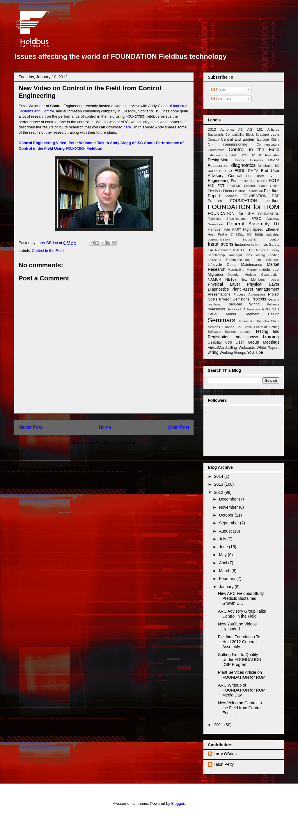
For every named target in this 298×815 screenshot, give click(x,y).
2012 (219, 492)
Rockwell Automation (244, 309)
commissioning (235, 144)
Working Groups (232, 353)
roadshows (217, 309)
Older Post (178, 427)
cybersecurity (217, 155)
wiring (213, 352)
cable (275, 134)
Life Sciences (267, 259)
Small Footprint (255, 327)
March (225, 570)
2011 (219, 724)
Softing (274, 327)
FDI (211, 185)
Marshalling (236, 269)
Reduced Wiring (244, 304)
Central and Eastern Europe (245, 139)
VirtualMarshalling (222, 348)
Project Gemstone (234, 299)
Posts (218, 89)
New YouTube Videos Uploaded (237, 626)
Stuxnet (230, 331)
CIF (211, 144)
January (227, 586)
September (229, 523)
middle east (269, 270)
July (223, 539)
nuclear (274, 279)
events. (262, 181)
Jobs (248, 255)
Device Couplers (249, 160)
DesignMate (219, 160)
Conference (216, 150)
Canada (213, 139)
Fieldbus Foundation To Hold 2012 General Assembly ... (239, 641)
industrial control (261, 239)
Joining (260, 255)
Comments (223, 98)
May (223, 554)
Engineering (219, 180)
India (259, 234)
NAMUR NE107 (222, 279)
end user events (262, 176)
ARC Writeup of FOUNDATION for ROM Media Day (241, 690)
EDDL (240, 170)
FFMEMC (234, 186)
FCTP (274, 180)
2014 (219, 476)
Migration (215, 275)
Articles (273, 130)
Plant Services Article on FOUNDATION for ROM (241, 675)
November (229, 507)
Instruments (244, 245)
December (229, 499)
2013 (212, 130)
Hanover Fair (219, 229)
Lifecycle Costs (222, 265)
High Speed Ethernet (261, 229)
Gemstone (215, 224)
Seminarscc (245, 321)
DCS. (244, 155)
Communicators (268, 144)
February (227, 578)
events (249, 181)
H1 (276, 224)
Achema (227, 130)
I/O (249, 234)
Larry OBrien (225, 754)
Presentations (219, 294)
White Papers (268, 348)
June (224, 546)
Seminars (221, 320)
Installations (221, 244)
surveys (245, 331)
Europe (237, 181)
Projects (258, 299)
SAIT (275, 309)
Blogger (177, 803)
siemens (214, 327)
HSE (240, 234)
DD (253, 155)
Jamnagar (235, 255)
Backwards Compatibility (226, 134)
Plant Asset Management (255, 289)
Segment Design (262, 314)
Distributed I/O (268, 165)
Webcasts (247, 348)
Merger (252, 269)
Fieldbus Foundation (248, 191)
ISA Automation (219, 250)
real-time (214, 304)
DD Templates (268, 155)
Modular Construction (261, 274)
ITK (250, 250)
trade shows (245, 337)
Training (270, 337)
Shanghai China (267, 321)
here (127, 127)
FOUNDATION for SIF (231, 213)
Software (214, 331)
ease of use (220, 170)
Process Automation (249, 294)
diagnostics (243, 165)
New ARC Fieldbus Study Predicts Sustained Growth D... (241, 598)
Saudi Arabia (222, 314)
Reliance (273, 304)
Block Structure (257, 134)
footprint (231, 196)
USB (228, 342)
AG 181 (255, 130)
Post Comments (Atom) (115, 442)
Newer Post (30, 427)
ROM (266, 309)
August (226, 531)
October (227, 515)
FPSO (256, 219)
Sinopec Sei (231, 327)
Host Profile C (220, 234)
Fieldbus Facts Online (261, 186)
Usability (215, 342)
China (275, 139)
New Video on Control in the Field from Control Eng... (240, 708)
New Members (253, 279)
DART (233, 155)
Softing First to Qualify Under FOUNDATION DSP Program (239, 659)
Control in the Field (48, 250)
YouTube (255, 352)
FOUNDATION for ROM (243, 207)
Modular (234, 274)
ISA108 (239, 250)
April (223, 563)
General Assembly (248, 224)
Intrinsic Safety (267, 245)
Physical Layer (224, 284)
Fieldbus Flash (220, 191)
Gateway (273, 218)
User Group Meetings (257, 342)
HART (236, 229)
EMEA (253, 171)
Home (105, 427)
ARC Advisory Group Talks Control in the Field (242, 613)
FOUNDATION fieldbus (254, 200)
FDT (220, 186)
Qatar (272, 299)
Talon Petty (224, 764)
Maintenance (251, 265)
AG (240, 129)
